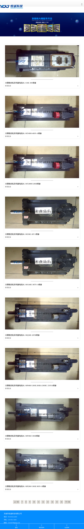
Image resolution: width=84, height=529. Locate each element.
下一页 (67, 502)
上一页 (16, 502)
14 (52, 502)
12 (43, 502)
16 (61, 502)
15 (57, 502)
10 (34, 502)
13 (47, 502)
